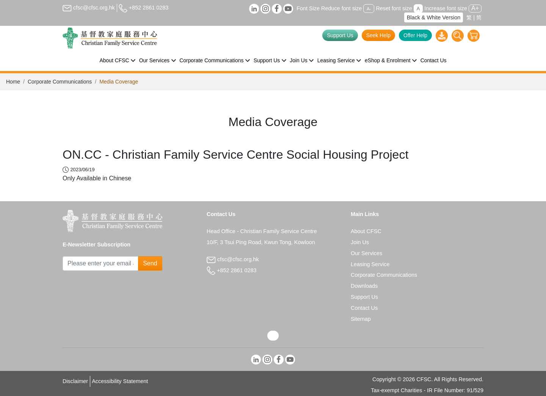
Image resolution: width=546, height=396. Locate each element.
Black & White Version (434, 17)
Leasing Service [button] (336, 60)
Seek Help (378, 35)
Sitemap (361, 319)
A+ (475, 8)
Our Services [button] (154, 60)
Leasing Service (370, 264)
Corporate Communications (60, 82)
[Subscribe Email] (100, 263)
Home (13, 82)
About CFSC (366, 231)
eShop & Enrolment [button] (388, 60)
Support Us (340, 35)
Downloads (364, 286)
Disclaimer (75, 381)
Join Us (360, 242)
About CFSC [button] (114, 60)
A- (369, 8)
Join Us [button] (298, 60)
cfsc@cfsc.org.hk (89, 8)
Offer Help (415, 35)
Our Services (366, 253)
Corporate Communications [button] (211, 60)
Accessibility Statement (120, 381)
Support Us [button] (267, 60)
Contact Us (433, 60)
